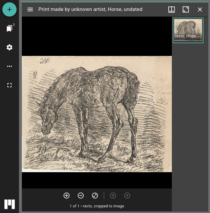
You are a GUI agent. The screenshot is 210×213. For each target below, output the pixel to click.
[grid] (190, 114)
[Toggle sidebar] (30, 9)
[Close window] (200, 9)
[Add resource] (9, 9)
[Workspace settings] (9, 47)
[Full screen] (9, 85)
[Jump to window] (9, 28)
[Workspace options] (9, 66)
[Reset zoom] (95, 195)
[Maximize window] (186, 9)
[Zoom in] (66, 195)
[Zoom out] (81, 195)
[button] (188, 30)
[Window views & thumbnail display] (171, 9)
